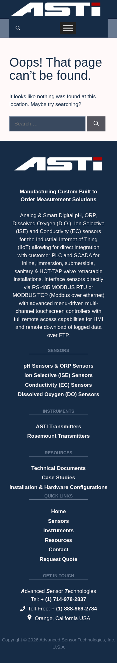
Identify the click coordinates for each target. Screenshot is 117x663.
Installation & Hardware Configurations (58, 487)
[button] (18, 28)
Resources (58, 452)
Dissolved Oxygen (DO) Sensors (58, 394)
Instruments (58, 411)
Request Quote (58, 559)
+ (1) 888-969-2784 (74, 609)
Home (58, 511)
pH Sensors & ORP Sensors (58, 366)
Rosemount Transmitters (58, 436)
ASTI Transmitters (58, 427)
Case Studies (58, 478)
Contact (58, 550)
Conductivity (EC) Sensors (58, 385)
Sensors (58, 350)
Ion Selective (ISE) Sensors (58, 375)
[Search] (96, 123)
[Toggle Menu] (68, 28)
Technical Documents (58, 468)
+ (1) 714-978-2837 (63, 599)
